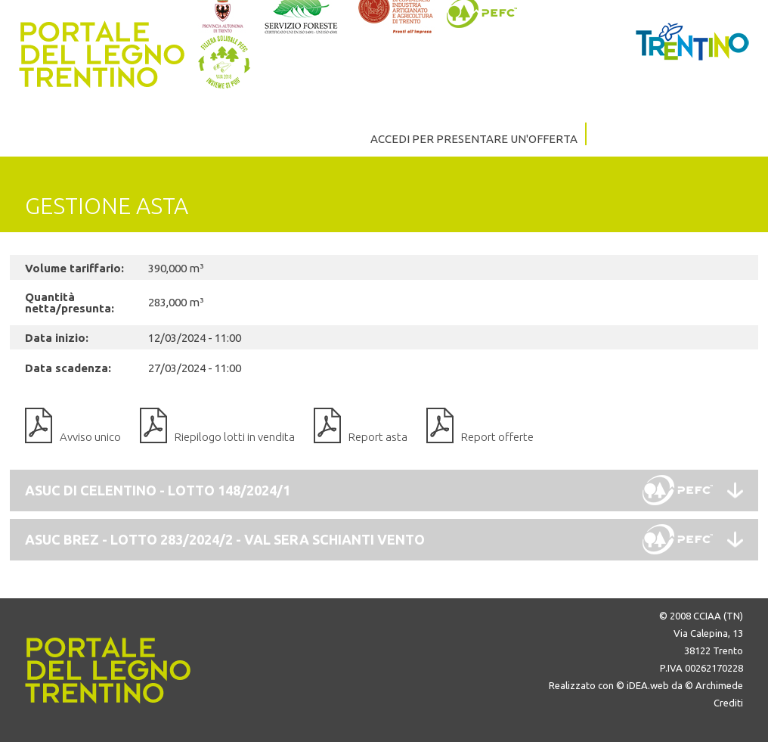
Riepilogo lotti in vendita (235, 436)
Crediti (728, 702)
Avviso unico (90, 436)
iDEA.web (648, 685)
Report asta (377, 436)
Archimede (719, 685)
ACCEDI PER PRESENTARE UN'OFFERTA (474, 138)
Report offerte (497, 436)
